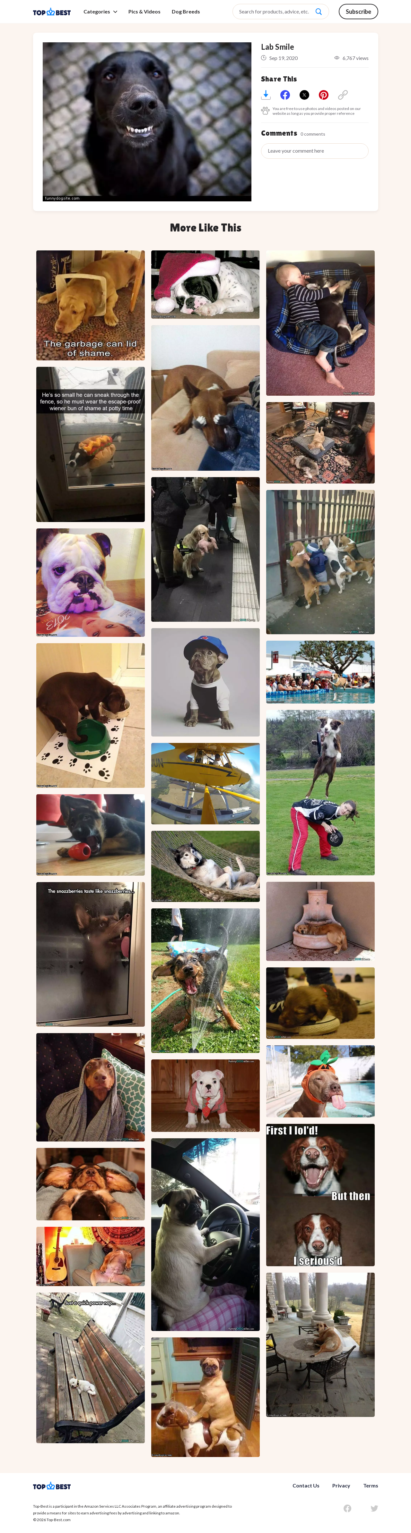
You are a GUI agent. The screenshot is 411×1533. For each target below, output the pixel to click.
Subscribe (358, 11)
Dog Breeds (186, 11)
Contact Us (306, 1485)
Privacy (341, 1485)
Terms (370, 1485)
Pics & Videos (144, 11)
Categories (100, 11)
